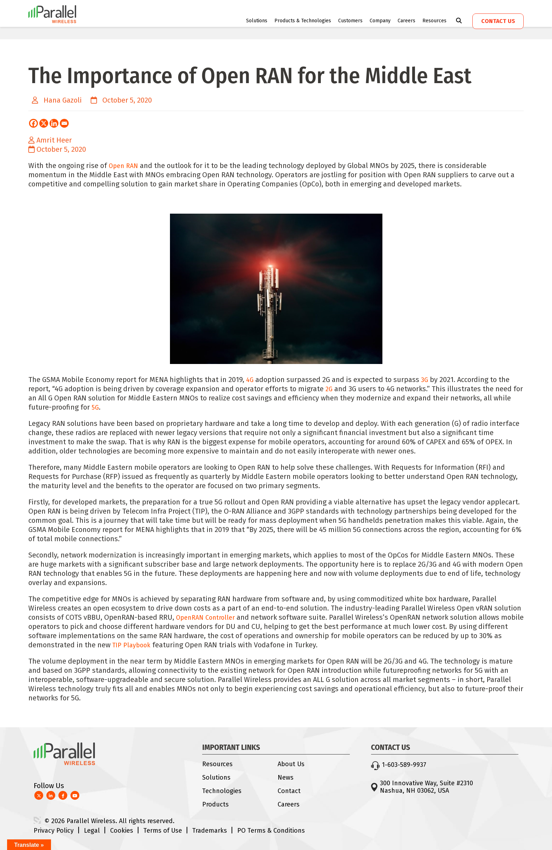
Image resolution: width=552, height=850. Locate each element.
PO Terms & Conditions (271, 830)
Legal (92, 830)
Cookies (121, 830)
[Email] (64, 123)
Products (215, 804)
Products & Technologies (302, 21)
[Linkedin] (54, 123)
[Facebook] (33, 123)
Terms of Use (162, 830)
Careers (406, 21)
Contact (289, 791)
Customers (350, 21)
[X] (43, 123)
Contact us (498, 21)
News (286, 777)
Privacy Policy (54, 830)
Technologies (221, 791)
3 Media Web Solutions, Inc (37, 820)
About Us (291, 764)
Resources (434, 21)
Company (380, 21)
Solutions (256, 21)
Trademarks (209, 830)
